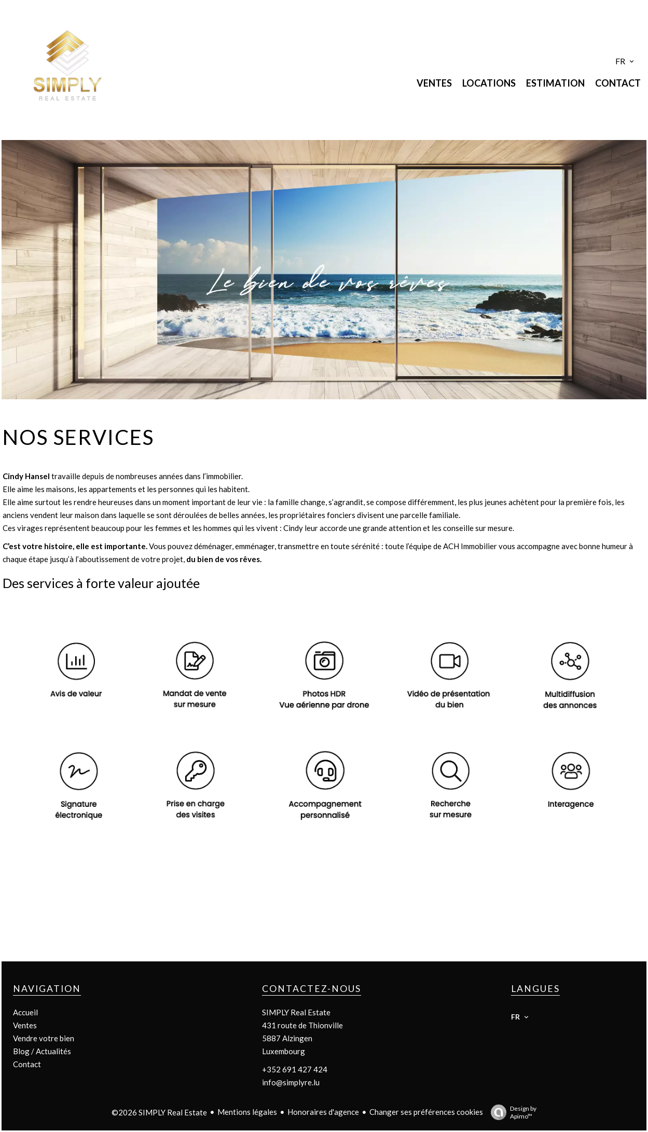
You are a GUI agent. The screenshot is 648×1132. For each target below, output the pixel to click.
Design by (511, 1112)
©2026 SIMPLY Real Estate (159, 1112)
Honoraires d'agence (323, 1111)
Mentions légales (247, 1111)
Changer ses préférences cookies (426, 1111)
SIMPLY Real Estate (296, 1012)
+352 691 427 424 (294, 1069)
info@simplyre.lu (291, 1082)
